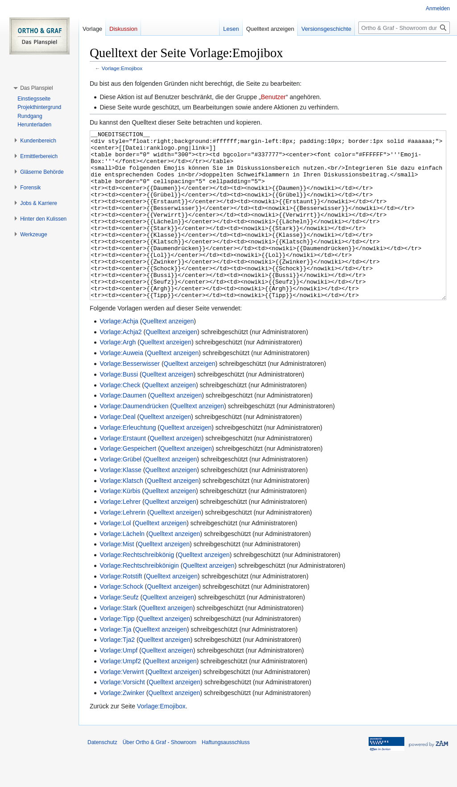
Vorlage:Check (120, 418)
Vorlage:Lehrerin (122, 545)
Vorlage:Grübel (120, 492)
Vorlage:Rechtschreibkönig (137, 588)
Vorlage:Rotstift (121, 609)
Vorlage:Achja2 (120, 365)
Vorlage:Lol (115, 556)
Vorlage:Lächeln (122, 567)
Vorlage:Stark (118, 641)
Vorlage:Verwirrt (122, 705)
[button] (36, 88)
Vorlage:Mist (117, 577)
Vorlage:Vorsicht (122, 715)
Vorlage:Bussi (119, 407)
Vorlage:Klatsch (121, 514)
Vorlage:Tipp (117, 652)
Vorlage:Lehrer (120, 535)
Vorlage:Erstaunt (123, 471)
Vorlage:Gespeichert (128, 482)
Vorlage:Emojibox (122, 68)
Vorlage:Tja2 (117, 673)
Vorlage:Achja (119, 354)
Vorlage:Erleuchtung (128, 461)
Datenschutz (102, 776)
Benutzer (273, 96)
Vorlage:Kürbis (120, 524)
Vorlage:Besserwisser (130, 397)
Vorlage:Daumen (123, 428)
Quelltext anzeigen (168, 354)
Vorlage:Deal (117, 450)
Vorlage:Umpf (118, 683)
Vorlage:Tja (115, 662)
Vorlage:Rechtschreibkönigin (139, 599)
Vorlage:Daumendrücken (134, 439)
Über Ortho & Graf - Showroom (159, 776)
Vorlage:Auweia (121, 386)
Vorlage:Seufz (119, 630)
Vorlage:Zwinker (122, 726)
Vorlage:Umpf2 (120, 694)
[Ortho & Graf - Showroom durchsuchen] (404, 27)
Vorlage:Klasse (120, 503)
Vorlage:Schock (121, 620)
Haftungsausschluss (225, 776)
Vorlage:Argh (118, 375)
